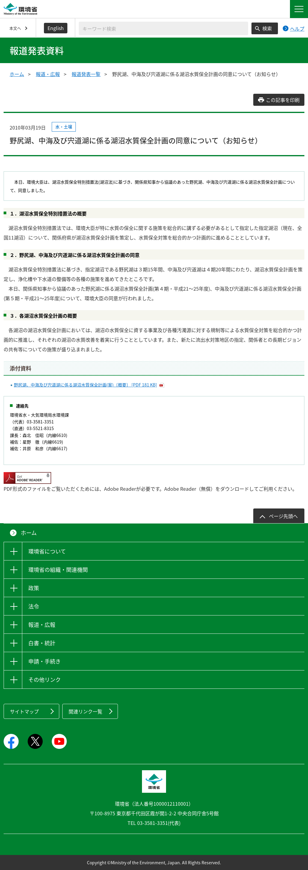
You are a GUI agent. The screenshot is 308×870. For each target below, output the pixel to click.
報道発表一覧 (86, 74)
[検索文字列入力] (163, 28)
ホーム (17, 74)
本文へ (15, 28)
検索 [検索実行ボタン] (267, 28)
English (56, 28)
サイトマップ (24, 711)
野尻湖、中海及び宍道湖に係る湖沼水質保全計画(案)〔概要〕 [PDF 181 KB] (85, 385)
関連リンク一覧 (85, 711)
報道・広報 (48, 74)
